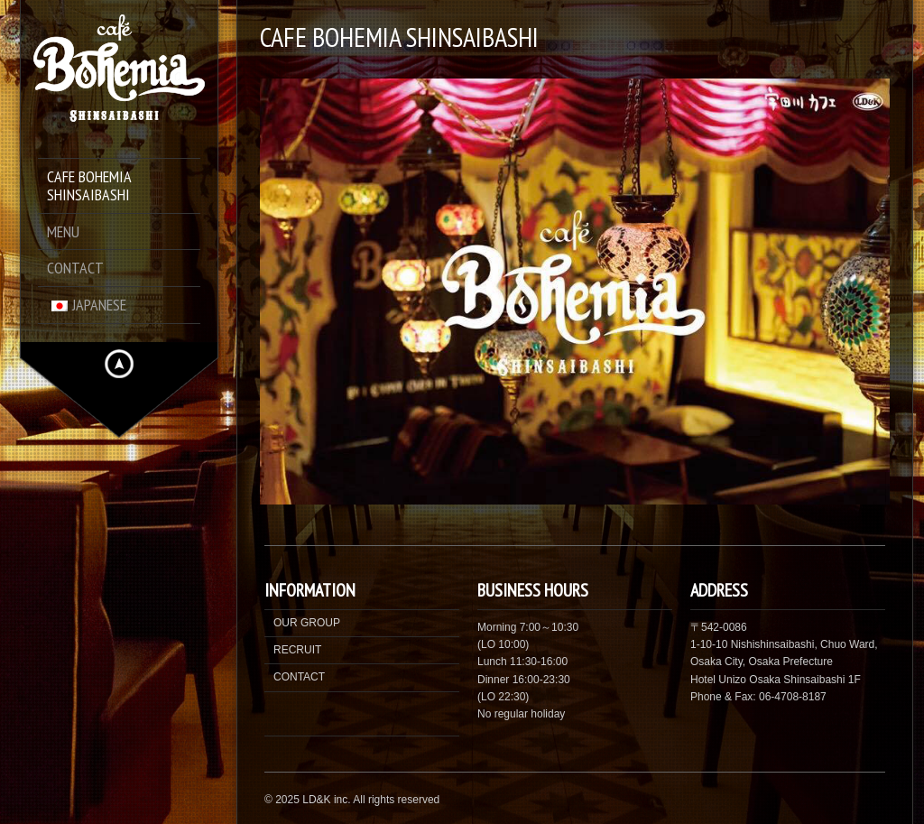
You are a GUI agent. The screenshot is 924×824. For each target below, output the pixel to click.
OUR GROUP (306, 622)
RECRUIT (297, 649)
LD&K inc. (326, 799)
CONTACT (299, 677)
